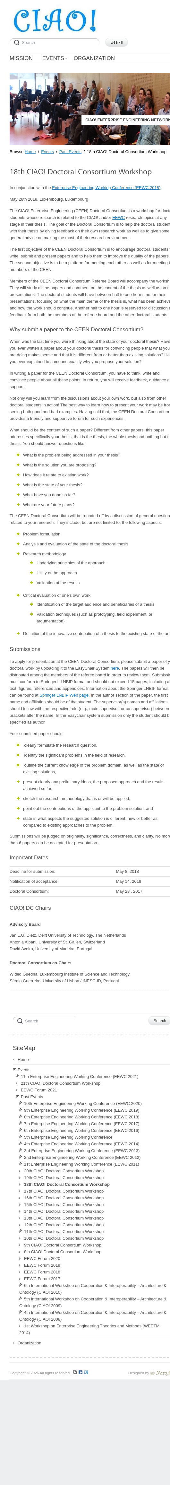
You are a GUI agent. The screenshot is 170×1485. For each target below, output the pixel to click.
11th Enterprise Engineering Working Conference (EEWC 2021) (80, 1076)
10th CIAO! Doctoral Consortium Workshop (64, 1238)
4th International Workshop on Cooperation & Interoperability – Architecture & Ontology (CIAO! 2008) (92, 1316)
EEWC (118, 217)
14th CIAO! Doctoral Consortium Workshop (64, 1211)
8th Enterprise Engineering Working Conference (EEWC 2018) (82, 1117)
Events (24, 1069)
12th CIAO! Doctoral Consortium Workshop (64, 1224)
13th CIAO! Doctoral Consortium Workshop (64, 1218)
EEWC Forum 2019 (42, 1265)
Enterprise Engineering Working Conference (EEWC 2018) (106, 187)
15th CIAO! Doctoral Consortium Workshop (64, 1204)
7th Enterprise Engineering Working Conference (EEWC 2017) (82, 1123)
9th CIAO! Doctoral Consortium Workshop (62, 1245)
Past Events (32, 1096)
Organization (29, 1343)
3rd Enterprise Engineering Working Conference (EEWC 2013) (82, 1150)
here (115, 668)
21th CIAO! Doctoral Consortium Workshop (60, 1083)
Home (23, 1059)
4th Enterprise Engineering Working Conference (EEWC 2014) (82, 1144)
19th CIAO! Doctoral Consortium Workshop (64, 1177)
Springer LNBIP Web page (64, 695)
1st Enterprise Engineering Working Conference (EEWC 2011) (81, 1164)
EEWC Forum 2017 (42, 1278)
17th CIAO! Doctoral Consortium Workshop (64, 1191)
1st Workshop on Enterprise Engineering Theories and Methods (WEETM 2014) (89, 1329)
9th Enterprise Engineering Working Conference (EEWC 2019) (82, 1110)
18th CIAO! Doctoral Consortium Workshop (67, 1184)
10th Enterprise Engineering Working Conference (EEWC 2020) (83, 1103)
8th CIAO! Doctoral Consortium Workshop (62, 1251)
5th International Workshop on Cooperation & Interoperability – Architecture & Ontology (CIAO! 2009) (92, 1302)
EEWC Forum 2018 (42, 1272)
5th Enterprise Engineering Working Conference (68, 1137)
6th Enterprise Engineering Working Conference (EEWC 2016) (82, 1130)
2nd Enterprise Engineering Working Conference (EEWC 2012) (82, 1157)
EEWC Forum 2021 (39, 1090)
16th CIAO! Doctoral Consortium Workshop (64, 1197)
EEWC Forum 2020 (42, 1258)
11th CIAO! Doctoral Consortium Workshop (64, 1231)
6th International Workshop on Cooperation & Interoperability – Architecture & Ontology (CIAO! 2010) (92, 1289)
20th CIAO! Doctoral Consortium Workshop (64, 1170)
